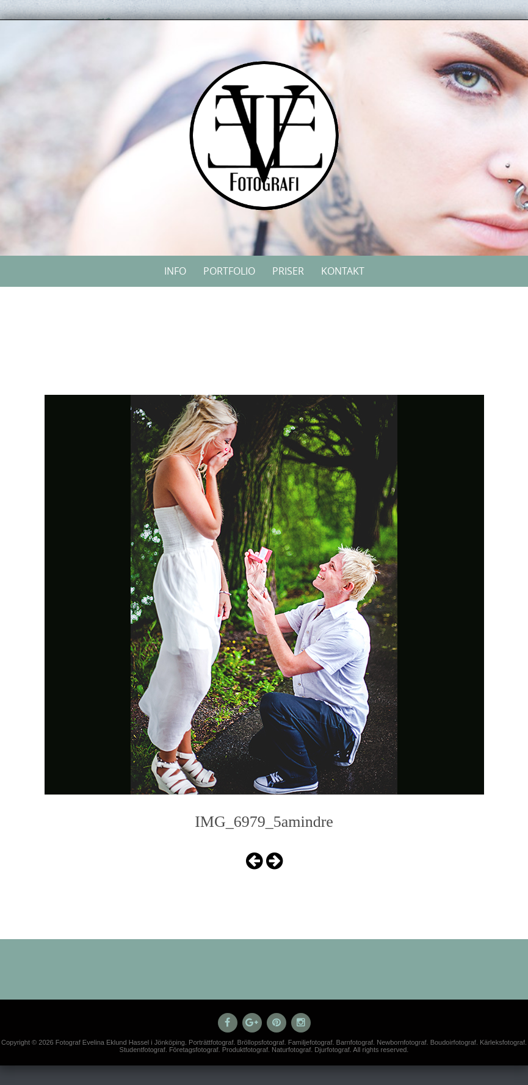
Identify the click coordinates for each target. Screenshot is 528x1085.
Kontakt (342, 271)
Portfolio (229, 271)
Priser (288, 271)
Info (175, 271)
